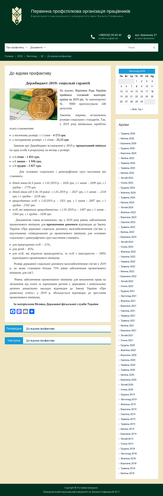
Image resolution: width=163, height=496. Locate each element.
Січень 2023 (127, 247)
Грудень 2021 (128, 291)
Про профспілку (15, 47)
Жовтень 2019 (128, 404)
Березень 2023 (128, 237)
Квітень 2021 (127, 325)
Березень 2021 (128, 330)
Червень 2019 (128, 419)
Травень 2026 (128, 133)
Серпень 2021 (128, 311)
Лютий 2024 (127, 207)
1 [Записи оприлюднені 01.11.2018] (136, 81)
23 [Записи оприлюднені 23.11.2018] (141, 96)
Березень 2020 (128, 379)
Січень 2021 (127, 340)
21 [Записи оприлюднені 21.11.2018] (131, 96)
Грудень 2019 (128, 394)
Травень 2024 (128, 197)
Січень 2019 (127, 443)
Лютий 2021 (127, 335)
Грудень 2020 (128, 345)
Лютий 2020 (127, 384)
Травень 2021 (128, 320)
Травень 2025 (128, 168)
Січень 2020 (127, 389)
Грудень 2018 (128, 448)
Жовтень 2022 (128, 251)
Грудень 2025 (128, 148)
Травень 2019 (128, 424)
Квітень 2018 (127, 473)
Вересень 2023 (128, 217)
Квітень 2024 (127, 202)
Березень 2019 (128, 434)
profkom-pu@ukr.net (108, 38)
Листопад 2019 (129, 399)
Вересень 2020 (128, 355)
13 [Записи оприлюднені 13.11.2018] (126, 91)
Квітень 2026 (127, 138)
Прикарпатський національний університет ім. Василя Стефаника (77, 492)
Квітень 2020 (127, 375)
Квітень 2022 (127, 271)
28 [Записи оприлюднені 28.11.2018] (131, 101)
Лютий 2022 (127, 281)
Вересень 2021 (128, 306)
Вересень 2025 (128, 153)
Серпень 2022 (128, 256)
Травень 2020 (128, 370)
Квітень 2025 (127, 173)
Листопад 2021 (129, 296)
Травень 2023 (128, 227)
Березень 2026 (128, 143)
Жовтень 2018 (128, 458)
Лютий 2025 (127, 178)
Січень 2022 (127, 286)
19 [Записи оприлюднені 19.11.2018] (121, 96)
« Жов (134, 109)
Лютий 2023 (127, 242)
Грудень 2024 (128, 187)
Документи (36, 47)
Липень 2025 (127, 158)
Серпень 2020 (128, 360)
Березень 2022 (128, 276)
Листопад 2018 (129, 453)
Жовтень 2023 (128, 212)
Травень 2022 (128, 266)
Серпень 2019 (128, 414)
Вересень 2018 (128, 463)
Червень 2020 (128, 365)
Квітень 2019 (127, 429)
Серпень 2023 (128, 222)
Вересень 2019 (128, 409)
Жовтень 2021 (128, 301)
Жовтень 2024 (128, 192)
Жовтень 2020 (128, 350)
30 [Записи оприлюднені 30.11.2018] (141, 101)
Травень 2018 (128, 468)
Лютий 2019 (127, 439)
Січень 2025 (127, 183)
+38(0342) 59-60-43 (110, 35)
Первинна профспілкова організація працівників (80, 11)
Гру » (140, 109)
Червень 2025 (128, 163)
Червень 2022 (128, 261)
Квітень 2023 (127, 232)
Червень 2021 (128, 315)
